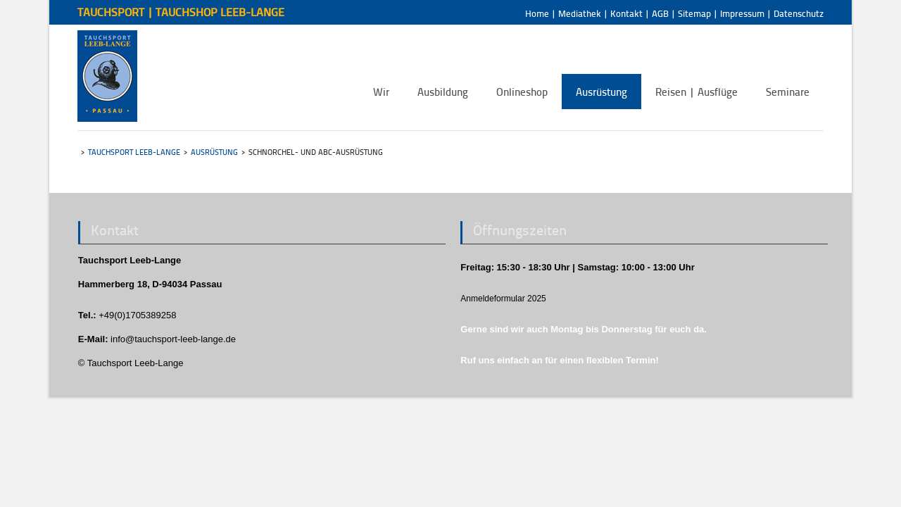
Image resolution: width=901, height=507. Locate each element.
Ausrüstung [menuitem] (601, 91)
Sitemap (694, 13)
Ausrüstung (214, 151)
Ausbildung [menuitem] (442, 91)
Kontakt (626, 13)
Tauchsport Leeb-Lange (134, 151)
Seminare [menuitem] (787, 91)
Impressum (742, 13)
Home (537, 13)
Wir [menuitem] (381, 91)
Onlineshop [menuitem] (522, 91)
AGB (660, 13)
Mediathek (579, 13)
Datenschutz (799, 13)
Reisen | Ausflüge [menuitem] (696, 91)
